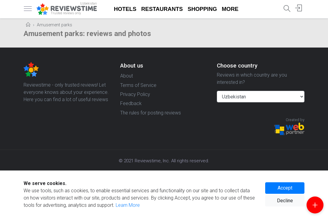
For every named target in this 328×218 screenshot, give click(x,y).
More (230, 9)
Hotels (125, 9)
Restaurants (162, 9)
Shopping (202, 9)
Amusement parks (54, 25)
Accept (285, 188)
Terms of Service (138, 85)
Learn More (128, 205)
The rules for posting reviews (150, 113)
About (126, 76)
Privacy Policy (135, 94)
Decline (285, 200)
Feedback (131, 103)
